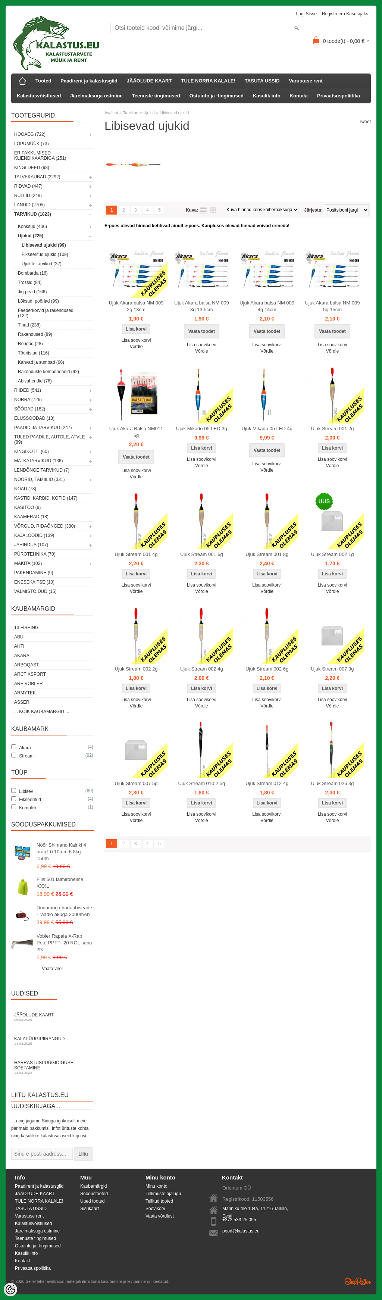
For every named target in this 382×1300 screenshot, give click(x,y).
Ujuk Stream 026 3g (332, 783)
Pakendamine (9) (33, 572)
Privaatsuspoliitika (338, 96)
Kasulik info (267, 96)
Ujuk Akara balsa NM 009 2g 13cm (136, 306)
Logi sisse (306, 13)
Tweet (365, 121)
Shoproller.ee (358, 1281)
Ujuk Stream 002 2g (136, 669)
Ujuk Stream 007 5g (136, 783)
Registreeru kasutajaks (345, 13)
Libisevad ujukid (174, 112)
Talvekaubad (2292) (37, 176)
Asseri (22, 702)
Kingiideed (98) (31, 167)
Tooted (43, 81)
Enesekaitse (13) (34, 582)
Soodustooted (94, 1193)
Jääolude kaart (52, 1017)
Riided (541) (27, 390)
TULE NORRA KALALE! (208, 81)
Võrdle (136, 346)
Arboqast (26, 665)
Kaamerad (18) (31, 516)
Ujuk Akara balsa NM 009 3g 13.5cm (201, 306)
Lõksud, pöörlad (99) (38, 301)
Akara (21, 655)
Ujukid (149, 112)
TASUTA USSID (262, 81)
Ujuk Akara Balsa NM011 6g (136, 432)
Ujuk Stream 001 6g (201, 554)
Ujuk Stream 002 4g (201, 669)
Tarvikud (130, 112)
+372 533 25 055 (239, 1219)
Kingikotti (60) (31, 451)
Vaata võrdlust (159, 1216)
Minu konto (156, 1186)
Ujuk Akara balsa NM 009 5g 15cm (332, 306)
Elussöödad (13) (34, 418)
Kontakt (299, 96)
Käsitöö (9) (27, 507)
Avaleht (111, 112)
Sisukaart (89, 1208)
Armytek (25, 693)
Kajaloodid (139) (34, 535)
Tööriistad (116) (33, 353)
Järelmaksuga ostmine (97, 96)
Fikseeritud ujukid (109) (45, 254)
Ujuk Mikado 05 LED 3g (201, 428)
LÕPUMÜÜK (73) (31, 143)
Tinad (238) (29, 325)
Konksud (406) (32, 226)
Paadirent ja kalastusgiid (88, 81)
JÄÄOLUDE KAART (149, 81)
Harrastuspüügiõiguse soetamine (52, 1067)
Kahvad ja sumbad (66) (41, 362)
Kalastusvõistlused (39, 96)
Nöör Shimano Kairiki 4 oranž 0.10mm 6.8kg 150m (61, 851)
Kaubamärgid (93, 1186)
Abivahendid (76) (35, 381)
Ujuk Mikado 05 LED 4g (266, 428)
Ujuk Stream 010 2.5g (201, 783)
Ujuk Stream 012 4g (266, 783)
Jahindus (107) (31, 544)
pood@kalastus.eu (241, 1231)
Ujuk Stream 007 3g (332, 669)
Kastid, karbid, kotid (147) (45, 498)
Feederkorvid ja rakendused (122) (45, 313)
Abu (19, 637)
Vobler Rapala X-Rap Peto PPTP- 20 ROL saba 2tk (64, 942)
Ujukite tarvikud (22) (42, 263)
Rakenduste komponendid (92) (48, 371)
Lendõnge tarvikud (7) (41, 470)
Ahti (19, 646)
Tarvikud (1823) (32, 214)
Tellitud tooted (159, 1201)
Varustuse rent (306, 81)
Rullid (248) (28, 195)
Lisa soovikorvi (136, 340)
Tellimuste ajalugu (163, 1193)
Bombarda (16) (33, 273)
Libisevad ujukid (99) (44, 245)
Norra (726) (28, 399)
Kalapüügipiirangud (52, 1041)
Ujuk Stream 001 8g (266, 554)
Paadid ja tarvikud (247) (43, 427)
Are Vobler (28, 683)
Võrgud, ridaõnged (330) (44, 526)
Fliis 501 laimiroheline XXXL (60, 882)
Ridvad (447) (28, 186)
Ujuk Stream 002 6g (266, 669)
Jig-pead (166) (32, 291)
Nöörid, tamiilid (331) (39, 479)
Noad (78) (25, 488)
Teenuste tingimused (156, 96)
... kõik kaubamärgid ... (41, 711)
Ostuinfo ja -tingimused (217, 96)
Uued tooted (92, 1201)
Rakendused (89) (35, 334)
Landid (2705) (29, 204)
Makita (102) (28, 563)
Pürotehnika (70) (35, 554)
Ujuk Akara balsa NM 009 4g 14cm (266, 306)
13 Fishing (26, 627)
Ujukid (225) (30, 235)
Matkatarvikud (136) (38, 460)
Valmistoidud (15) (35, 591)
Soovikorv (155, 1208)
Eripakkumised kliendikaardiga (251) (40, 155)
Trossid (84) (30, 282)
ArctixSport (30, 674)
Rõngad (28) (30, 343)
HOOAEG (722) (30, 134)
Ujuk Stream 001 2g (332, 428)
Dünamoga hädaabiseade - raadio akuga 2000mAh (64, 911)
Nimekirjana (203, 210)
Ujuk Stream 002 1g (332, 554)
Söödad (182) (29, 409)
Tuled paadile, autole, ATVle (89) (49, 439)
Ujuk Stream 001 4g (136, 554)
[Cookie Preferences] (10, 1289)
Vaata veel (52, 968)
